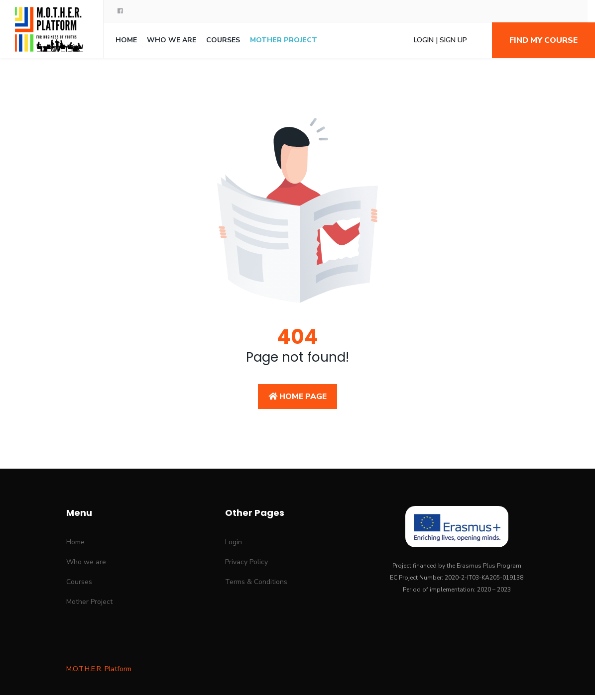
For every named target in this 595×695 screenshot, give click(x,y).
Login (233, 542)
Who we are (171, 40)
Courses (223, 40)
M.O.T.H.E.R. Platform (98, 669)
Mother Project (283, 40)
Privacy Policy (246, 562)
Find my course (543, 40)
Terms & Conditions (256, 582)
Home (126, 40)
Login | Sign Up (440, 40)
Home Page (297, 396)
